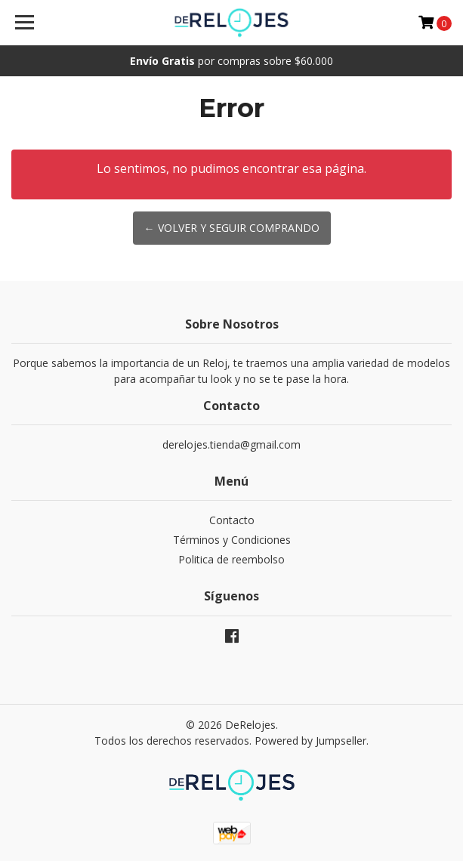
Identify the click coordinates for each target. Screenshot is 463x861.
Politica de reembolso (231, 559)
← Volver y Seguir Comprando (231, 228)
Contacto (232, 520)
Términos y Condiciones (232, 539)
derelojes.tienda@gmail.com (231, 444)
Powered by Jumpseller (310, 740)
